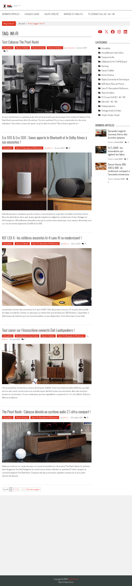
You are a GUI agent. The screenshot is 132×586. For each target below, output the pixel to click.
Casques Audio (32, 14)
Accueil (22, 23)
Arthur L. (50, 148)
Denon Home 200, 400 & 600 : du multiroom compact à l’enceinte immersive (119, 169)
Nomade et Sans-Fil (73, 14)
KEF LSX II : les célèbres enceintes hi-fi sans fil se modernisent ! (42, 238)
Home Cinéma (38, 47)
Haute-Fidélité (51, 14)
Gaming (104, 66)
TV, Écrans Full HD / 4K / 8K (101, 14)
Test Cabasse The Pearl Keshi (20, 42)
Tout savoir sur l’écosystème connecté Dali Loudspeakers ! (38, 330)
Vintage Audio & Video (111, 110)
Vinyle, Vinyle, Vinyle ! (110, 115)
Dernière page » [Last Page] (33, 489)
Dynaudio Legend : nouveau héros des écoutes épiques (117, 134)
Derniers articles (11, 14)
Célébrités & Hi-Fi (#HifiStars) (114, 61)
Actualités (7, 47)
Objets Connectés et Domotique (115, 79)
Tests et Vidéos (55, 47)
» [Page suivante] (23, 489)
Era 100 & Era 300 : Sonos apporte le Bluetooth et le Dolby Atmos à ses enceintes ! (44, 140)
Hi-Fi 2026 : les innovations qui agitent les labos (116, 151)
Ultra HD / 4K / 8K (109, 101)
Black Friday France (66, 582)
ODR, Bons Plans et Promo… (113, 83)
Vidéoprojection (108, 106)
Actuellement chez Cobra (27, 336)
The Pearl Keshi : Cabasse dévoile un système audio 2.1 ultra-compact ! (46, 411)
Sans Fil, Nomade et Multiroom (29, 148)
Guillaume (70, 48)
